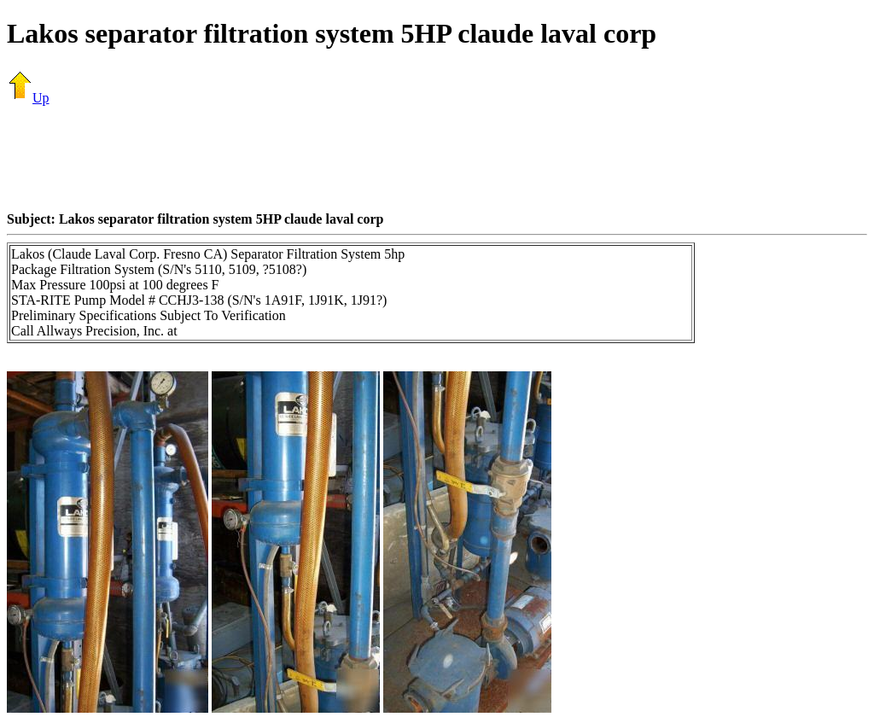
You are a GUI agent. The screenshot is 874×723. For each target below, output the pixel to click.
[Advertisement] (437, 158)
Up (28, 97)
